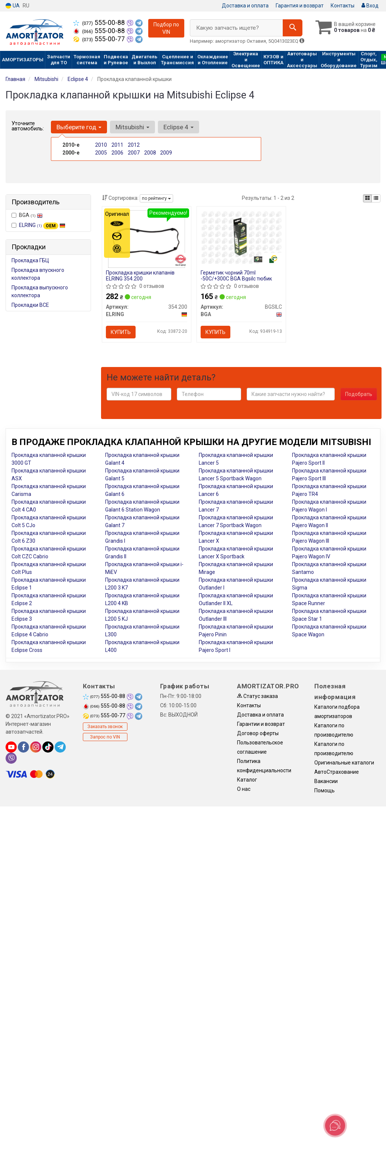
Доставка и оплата (245, 6)
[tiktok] (47, 747)
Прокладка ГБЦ (30, 260)
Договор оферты (258, 733)
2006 (117, 153)
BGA (27, 215)
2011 (117, 145)
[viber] (11, 758)
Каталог (247, 780)
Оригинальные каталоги (344, 763)
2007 (134, 153)
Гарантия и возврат (300, 6)
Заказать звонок (105, 726)
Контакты (342, 6)
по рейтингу (156, 198)
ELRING (42, 225)
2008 (150, 153)
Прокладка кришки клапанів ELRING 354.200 (140, 275)
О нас (243, 789)
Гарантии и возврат (261, 724)
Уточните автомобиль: (28, 126)
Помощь (324, 790)
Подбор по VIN (166, 28)
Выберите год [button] (78, 127)
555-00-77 (99, 39)
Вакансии (326, 781)
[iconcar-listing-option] (376, 198)
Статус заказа (257, 696)
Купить (121, 332)
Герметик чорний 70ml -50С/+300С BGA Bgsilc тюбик (236, 275)
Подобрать (358, 394)
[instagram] (35, 747)
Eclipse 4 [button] (178, 127)
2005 (101, 153)
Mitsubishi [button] (132, 127)
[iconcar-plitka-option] (367, 198)
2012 (134, 145)
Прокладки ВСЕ (30, 305)
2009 (166, 153)
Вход (370, 6)
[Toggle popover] (335, 1126)
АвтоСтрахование (336, 772)
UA (13, 6)
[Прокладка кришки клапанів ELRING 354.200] (146, 238)
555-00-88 (99, 22)
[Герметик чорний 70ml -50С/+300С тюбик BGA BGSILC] (241, 237)
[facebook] (23, 747)
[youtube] (11, 747)
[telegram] (60, 747)
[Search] (292, 27)
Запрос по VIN (105, 737)
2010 (101, 145)
